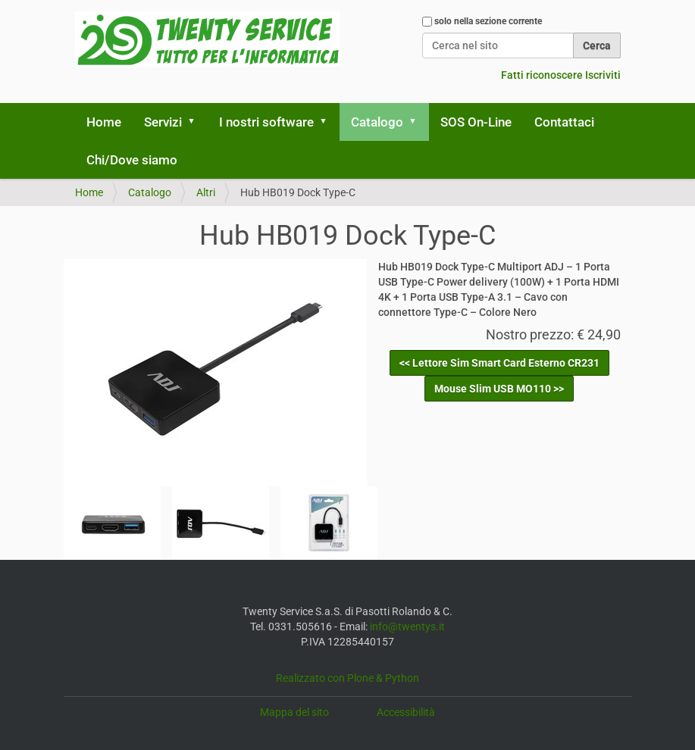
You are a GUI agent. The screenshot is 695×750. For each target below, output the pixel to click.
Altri (205, 192)
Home (103, 122)
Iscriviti (603, 75)
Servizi (163, 122)
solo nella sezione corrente (488, 21)
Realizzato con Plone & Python (347, 678)
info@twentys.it (407, 626)
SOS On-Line (476, 122)
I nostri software (266, 122)
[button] (197, 122)
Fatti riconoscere (542, 75)
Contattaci (564, 122)
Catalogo (377, 122)
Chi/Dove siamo (131, 159)
